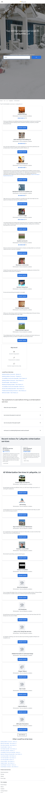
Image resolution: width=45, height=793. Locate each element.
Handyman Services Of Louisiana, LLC (22, 191)
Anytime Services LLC (22, 163)
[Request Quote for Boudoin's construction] (22, 557)
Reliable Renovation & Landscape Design (22, 653)
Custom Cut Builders (22, 569)
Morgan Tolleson (22, 671)
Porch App (3, 778)
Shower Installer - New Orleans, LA (7, 761)
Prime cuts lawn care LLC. (22, 330)
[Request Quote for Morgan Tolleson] (22, 677)
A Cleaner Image (22, 215)
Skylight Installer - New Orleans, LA (7, 763)
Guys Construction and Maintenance (22, 526)
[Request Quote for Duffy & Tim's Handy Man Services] (22, 641)
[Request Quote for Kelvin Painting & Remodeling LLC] (22, 151)
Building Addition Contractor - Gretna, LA (9, 741)
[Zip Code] (17, 57)
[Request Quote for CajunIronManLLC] (22, 712)
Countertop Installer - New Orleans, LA (8, 756)
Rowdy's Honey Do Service (22, 308)
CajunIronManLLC (22, 706)
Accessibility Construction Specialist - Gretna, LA (10, 752)
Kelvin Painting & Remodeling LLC (22, 139)
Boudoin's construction (22, 549)
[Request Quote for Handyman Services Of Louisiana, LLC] (22, 203)
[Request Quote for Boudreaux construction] (22, 275)
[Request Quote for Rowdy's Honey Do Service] (22, 318)
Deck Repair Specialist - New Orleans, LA (9, 748)
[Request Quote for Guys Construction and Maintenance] (22, 537)
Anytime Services (22, 114)
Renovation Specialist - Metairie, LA (8, 750)
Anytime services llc (22, 241)
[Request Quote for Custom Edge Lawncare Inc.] (22, 492)
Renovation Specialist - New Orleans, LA (8, 745)
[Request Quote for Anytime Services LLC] (22, 179)
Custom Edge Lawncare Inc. (22, 482)
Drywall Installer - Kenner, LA (6, 747)
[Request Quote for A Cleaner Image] (22, 229)
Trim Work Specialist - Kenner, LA (7, 759)
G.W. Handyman (22, 609)
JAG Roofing (22, 504)
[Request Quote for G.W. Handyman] (22, 619)
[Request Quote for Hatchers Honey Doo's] (22, 296)
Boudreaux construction (22, 265)
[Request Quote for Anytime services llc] (22, 253)
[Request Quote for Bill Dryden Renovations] (22, 729)
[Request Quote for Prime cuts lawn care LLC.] (22, 340)
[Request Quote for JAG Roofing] (22, 514)
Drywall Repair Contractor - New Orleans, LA (9, 766)
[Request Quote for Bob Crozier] (22, 694)
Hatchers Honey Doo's (22, 287)
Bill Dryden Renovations (22, 724)
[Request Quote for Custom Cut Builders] (22, 575)
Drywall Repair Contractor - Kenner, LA (8, 764)
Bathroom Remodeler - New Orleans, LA (8, 743)
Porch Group (3, 784)
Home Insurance (4, 772)
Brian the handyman (22, 587)
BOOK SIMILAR (22, 734)
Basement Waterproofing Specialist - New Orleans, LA (11, 754)
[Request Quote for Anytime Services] (22, 127)
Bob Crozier (22, 688)
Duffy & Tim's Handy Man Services (22, 631)
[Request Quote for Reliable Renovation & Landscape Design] (22, 659)
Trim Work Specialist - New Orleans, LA (8, 757)
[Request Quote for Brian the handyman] (22, 597)
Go (36, 57)
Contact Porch (4, 790)
